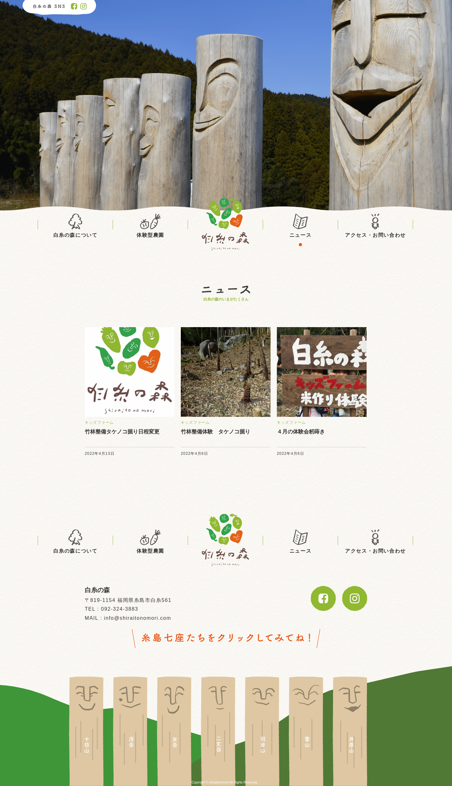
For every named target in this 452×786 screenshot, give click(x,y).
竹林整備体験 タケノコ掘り (215, 432)
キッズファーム (99, 422)
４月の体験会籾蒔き (301, 432)
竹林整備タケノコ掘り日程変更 (122, 432)
